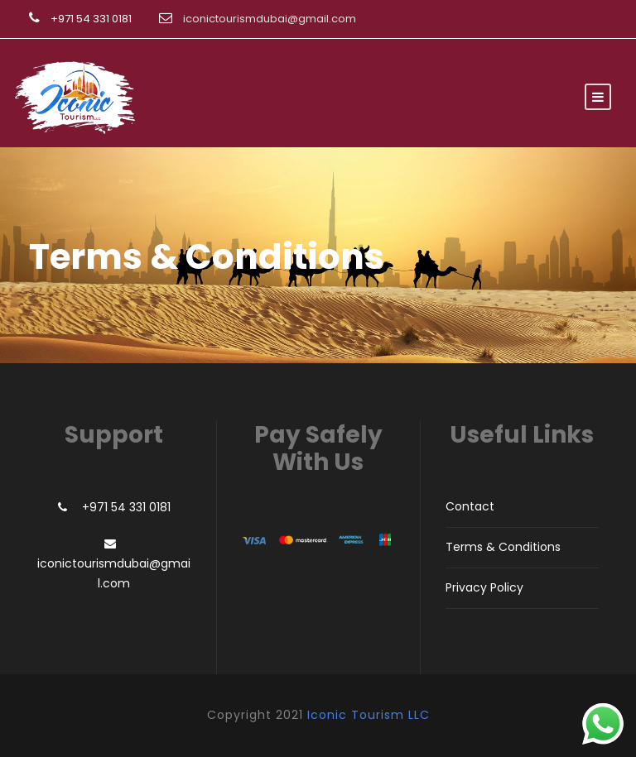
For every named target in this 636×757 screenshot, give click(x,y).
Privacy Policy (484, 587)
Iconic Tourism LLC (368, 715)
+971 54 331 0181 (91, 18)
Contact (470, 506)
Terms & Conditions (503, 547)
